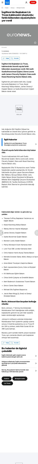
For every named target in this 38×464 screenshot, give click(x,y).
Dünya (12, 7)
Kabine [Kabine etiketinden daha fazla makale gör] (6, 378)
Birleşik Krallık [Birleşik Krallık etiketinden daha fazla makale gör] (20, 378)
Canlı (33, 2)
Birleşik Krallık (21, 7)
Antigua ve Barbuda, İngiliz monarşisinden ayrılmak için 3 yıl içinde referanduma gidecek (16, 363)
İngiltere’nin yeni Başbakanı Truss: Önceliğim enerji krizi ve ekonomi (15, 144)
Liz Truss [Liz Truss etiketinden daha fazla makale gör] (7, 383)
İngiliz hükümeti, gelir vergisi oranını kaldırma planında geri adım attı (14, 356)
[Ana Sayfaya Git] (7, 2)
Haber (7, 7)
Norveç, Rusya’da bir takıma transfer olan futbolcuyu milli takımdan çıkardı (15, 370)
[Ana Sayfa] (2, 7)
